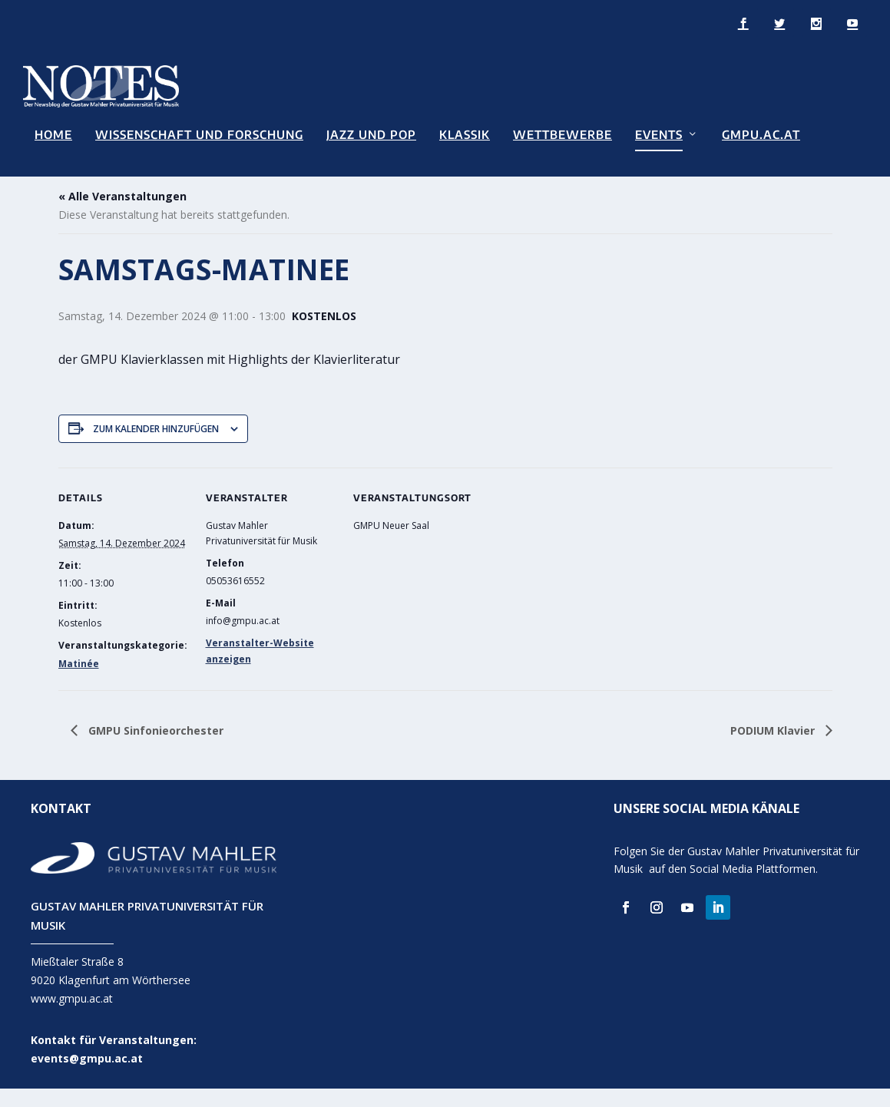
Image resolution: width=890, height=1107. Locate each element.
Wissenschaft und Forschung (199, 133)
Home (53, 133)
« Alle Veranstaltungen (122, 214)
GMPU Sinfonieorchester (154, 748)
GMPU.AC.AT (761, 133)
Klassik (464, 133)
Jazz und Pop (371, 133)
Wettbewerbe (562, 133)
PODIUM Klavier (774, 748)
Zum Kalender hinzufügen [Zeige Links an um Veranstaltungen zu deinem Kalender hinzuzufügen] (156, 446)
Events (659, 133)
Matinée (78, 682)
